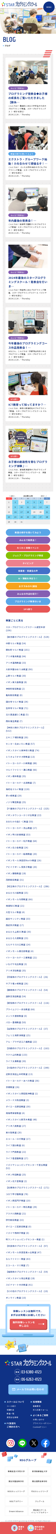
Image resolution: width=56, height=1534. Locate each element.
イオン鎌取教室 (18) (16, 873)
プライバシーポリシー (42, 1423)
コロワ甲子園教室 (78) (17, 1194)
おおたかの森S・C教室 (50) (19, 821)
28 (47, 517)
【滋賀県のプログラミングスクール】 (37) (27, 1028)
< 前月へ (12, 496)
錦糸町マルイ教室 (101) (18, 649)
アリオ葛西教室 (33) (16, 662)
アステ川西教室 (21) (16, 1213)
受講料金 (10, 1409)
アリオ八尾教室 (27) (16, 1125)
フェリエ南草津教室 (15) (18, 1035)
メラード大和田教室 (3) (17, 1100)
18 (28, 512)
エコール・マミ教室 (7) (17, 1265)
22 (9, 517)
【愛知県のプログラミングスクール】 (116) (27, 1002)
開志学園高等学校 (16, 1481)
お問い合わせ (38, 1419)
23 (15, 517)
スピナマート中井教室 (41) (19, 1284)
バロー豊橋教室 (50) (16, 1022)
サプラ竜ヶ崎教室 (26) (17, 983)
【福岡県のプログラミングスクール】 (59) (27, 1271)
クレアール (40, 1501)
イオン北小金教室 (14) (17, 847)
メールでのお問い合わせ (30, 1389)
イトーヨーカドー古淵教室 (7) (21, 782)
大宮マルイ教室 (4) (15, 912)
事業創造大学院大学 (16, 1471)
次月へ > (44, 496)
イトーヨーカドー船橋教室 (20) (21, 853)
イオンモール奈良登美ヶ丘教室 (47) (23, 1252)
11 (28, 507)
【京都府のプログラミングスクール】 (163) (27, 1048)
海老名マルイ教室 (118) (18, 789)
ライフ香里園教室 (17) (17, 1158)
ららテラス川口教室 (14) (18, 944)
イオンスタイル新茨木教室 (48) (21, 1119)
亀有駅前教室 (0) (14, 695)
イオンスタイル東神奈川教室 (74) (22, 750)
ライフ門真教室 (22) (16, 1151)
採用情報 (37, 1401)
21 (47, 512)
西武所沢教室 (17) (15, 925)
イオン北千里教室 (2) (16, 1181)
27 (41, 517)
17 (22, 512)
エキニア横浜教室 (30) (17, 737)
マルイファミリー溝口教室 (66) (21, 769)
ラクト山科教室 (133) (16, 1054)
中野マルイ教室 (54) (16, 643)
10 (22, 507)
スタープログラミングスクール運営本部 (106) (25, 629)
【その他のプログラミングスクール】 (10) (27, 1291)
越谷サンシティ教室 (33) (18, 918)
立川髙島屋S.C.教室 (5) (17, 714)
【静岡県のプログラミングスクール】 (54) (27, 989)
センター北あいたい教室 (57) (20, 743)
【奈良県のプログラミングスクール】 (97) (27, 1245)
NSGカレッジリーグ (16, 1491)
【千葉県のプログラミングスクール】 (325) (27, 808)
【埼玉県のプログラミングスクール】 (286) (27, 886)
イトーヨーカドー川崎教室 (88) (21, 763)
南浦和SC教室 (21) (15, 905)
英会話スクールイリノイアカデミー (39, 1511)
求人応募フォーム (40, 1409)
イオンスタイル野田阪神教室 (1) (22, 1093)
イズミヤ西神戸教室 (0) (17, 1232)
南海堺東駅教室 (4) (15, 1113)
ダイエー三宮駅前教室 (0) (18, 1226)
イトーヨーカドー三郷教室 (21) (21, 957)
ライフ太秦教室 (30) (16, 1061)
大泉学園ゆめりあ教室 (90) (19, 669)
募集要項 (36, 1406)
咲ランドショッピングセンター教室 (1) (25, 1239)
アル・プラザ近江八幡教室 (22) (21, 1041)
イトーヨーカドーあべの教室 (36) (22, 1080)
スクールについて (15, 1401)
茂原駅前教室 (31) (15, 879)
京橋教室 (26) (12, 1087)
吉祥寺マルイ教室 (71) (17, 708)
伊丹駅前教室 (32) (15, 1219)
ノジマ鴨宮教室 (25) (16, 802)
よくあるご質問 (40, 1415)
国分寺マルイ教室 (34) (17, 701)
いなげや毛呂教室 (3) (16, 964)
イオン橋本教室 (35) (16, 776)
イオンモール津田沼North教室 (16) (23, 860)
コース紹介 (11, 1406)
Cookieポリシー (40, 1427)
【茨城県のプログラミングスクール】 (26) (27, 976)
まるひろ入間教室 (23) (17, 938)
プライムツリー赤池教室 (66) (20, 1009)
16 (15, 512)
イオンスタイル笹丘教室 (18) (20, 1278)
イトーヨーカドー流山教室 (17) (21, 827)
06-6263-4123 (28, 1379)
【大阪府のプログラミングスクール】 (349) (27, 1067)
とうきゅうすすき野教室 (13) (20, 756)
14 (47, 507)
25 (28, 517)
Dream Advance (16, 1511)
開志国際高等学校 (39, 1481)
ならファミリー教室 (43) (18, 1258)
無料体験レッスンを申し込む (24, 1323)
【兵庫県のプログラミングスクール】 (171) (27, 1187)
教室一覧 (10, 1413)
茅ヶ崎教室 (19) (14, 795)
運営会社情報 (12, 1417)
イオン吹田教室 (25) (16, 1174)
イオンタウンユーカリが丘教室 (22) (23, 815)
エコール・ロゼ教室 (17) (18, 1138)
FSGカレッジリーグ (39, 1491)
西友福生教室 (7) (14, 721)
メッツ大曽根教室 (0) (16, 1015)
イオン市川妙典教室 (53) (18, 834)
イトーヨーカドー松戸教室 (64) (21, 840)
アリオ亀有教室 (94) (16, 656)
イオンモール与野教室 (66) (19, 899)
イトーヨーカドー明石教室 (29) (21, 1206)
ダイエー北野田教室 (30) (18, 1106)
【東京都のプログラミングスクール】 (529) (27, 636)
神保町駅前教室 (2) (15, 688)
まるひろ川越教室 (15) (17, 892)
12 (34, 507)
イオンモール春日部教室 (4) (20, 951)
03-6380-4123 (28, 1372)
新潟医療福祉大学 (39, 1471)
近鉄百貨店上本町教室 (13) (19, 1074)
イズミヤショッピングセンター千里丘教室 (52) (26, 1166)
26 (34, 517)
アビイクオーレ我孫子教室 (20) (21, 866)
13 (41, 507)
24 (22, 517)
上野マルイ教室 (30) (16, 675)
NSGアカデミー (16, 1501)
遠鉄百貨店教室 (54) (16, 996)
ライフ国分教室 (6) (15, 1145)
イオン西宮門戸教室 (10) (18, 1200)
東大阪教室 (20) (14, 1132)
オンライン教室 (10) (16, 1297)
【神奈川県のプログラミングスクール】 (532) (25, 729)
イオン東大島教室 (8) (16, 682)
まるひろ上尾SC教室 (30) (18, 931)
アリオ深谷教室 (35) (16, 970)
